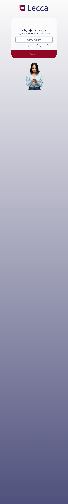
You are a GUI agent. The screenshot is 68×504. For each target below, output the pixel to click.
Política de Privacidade (34, 47)
